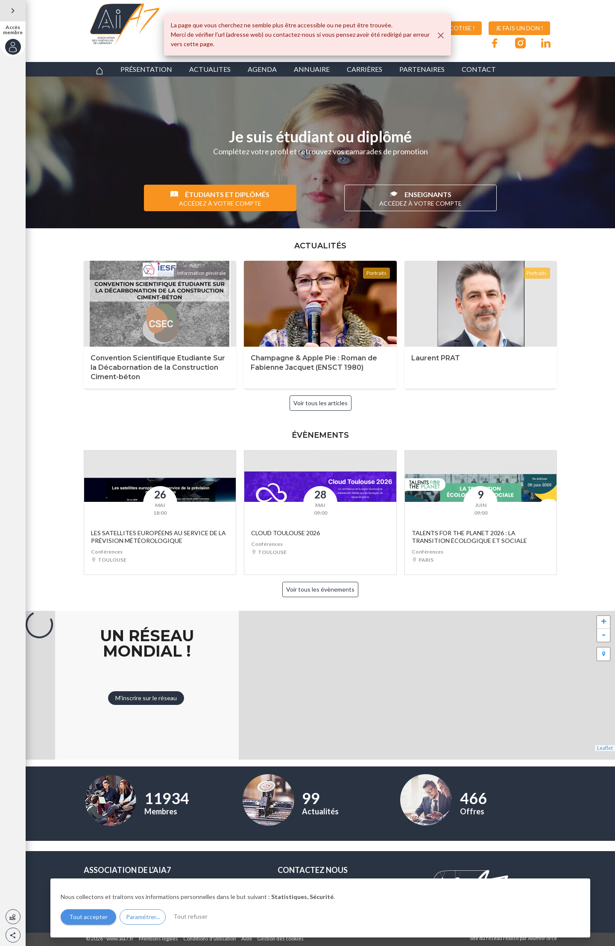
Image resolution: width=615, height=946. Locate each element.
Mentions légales (158, 938)
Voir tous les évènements (320, 589)
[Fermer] (440, 35)
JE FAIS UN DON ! (519, 28)
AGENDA (262, 69)
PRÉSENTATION (146, 69)
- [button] (603, 635)
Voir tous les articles (320, 403)
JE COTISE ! (452, 28)
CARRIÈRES (364, 69)
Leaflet (605, 748)
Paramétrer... (143, 916)
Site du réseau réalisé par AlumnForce (513, 938)
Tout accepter (88, 916)
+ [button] (603, 622)
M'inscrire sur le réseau (146, 697)
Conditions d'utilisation (209, 938)
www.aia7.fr (120, 938)
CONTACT (479, 69)
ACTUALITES (210, 69)
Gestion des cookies (280, 938)
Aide (246, 938)
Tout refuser (190, 916)
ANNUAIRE (312, 69)
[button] (13, 935)
